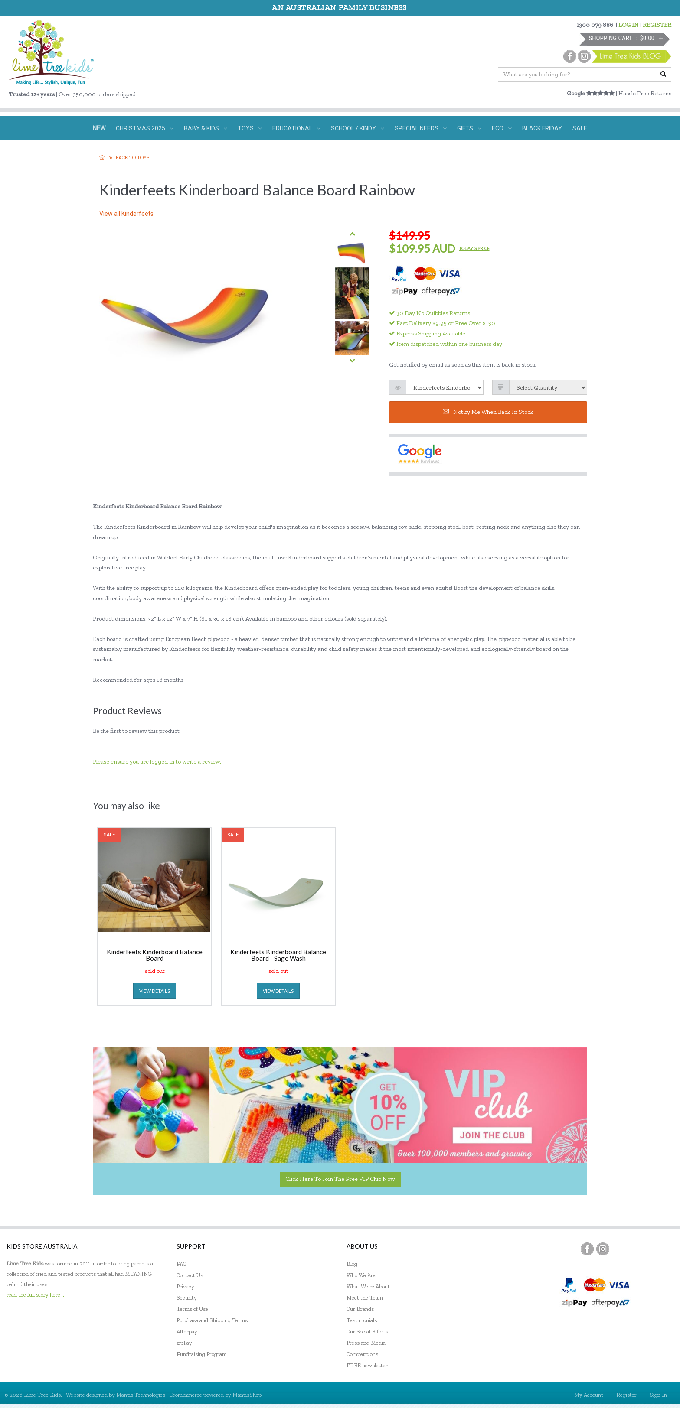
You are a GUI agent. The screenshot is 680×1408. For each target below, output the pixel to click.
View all (126, 213)
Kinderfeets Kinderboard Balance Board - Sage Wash (278, 955)
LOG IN (628, 25)
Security (187, 1297)
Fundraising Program (202, 1354)
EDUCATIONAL (296, 128)
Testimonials (362, 1320)
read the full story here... (35, 1294)
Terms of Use (192, 1309)
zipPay (184, 1343)
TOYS (250, 128)
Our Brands (360, 1309)
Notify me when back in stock (488, 412)
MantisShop (247, 1395)
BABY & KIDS (205, 128)
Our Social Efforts (367, 1331)
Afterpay (187, 1331)
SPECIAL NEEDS (421, 128)
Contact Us (190, 1275)
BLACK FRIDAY (542, 128)
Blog (352, 1264)
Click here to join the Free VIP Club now (340, 1179)
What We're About (368, 1286)
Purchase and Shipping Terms (212, 1320)
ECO (502, 128)
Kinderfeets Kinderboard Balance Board (155, 955)
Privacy (185, 1286)
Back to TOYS (132, 158)
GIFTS (469, 128)
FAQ (182, 1264)
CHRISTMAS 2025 (144, 128)
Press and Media (366, 1343)
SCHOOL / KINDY (357, 128)
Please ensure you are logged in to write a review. (157, 761)
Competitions (362, 1354)
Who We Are (361, 1275)
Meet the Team (365, 1297)
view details (154, 991)
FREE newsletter (367, 1365)
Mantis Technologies (140, 1395)
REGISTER (657, 25)
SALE (579, 128)
